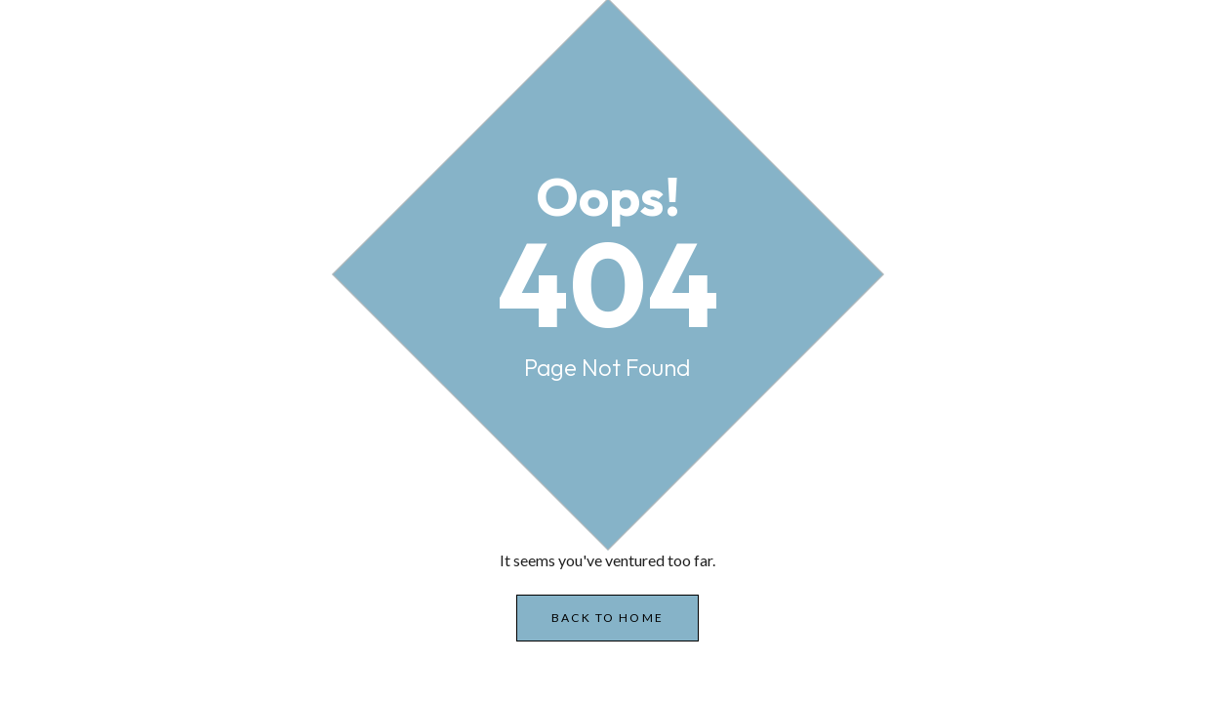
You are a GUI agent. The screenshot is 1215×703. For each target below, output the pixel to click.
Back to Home (607, 617)
